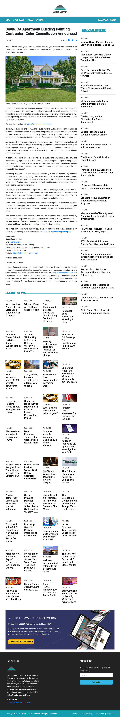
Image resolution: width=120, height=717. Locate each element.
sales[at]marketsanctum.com (19, 702)
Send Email (15, 242)
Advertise (100, 714)
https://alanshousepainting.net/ (39, 124)
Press (30, 20)
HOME (7, 20)
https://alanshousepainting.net (25, 253)
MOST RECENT (19, 20)
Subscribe (96, 682)
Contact (110, 714)
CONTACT (40, 20)
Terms (74, 714)
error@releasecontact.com (62, 273)
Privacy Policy (86, 714)
